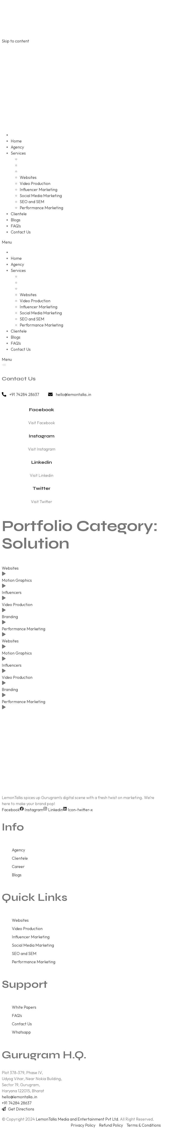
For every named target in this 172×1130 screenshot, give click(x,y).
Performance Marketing (23, 628)
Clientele (20, 858)
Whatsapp (21, 1032)
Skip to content (15, 41)
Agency (18, 849)
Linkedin (41, 462)
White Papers (24, 1007)
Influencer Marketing (30, 936)
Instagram (41, 436)
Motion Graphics (17, 580)
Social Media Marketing (33, 945)
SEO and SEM (24, 953)
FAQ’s (17, 1015)
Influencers (12, 592)
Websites (10, 568)
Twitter (41, 488)
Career (18, 866)
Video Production (17, 604)
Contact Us (22, 1023)
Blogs (17, 874)
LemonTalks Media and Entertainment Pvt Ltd (77, 1119)
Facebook (41, 410)
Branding (10, 616)
